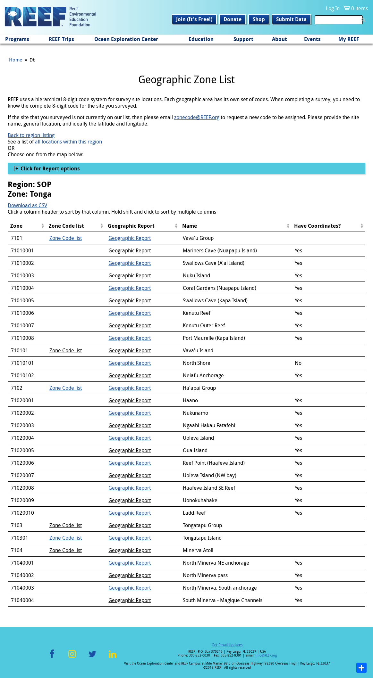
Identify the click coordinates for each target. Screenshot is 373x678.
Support (243, 39)
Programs (17, 39)
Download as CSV (27, 205)
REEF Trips (61, 39)
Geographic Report (129, 237)
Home (15, 59)
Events (312, 39)
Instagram (72, 657)
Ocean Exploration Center (126, 39)
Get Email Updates (227, 644)
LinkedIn (113, 657)
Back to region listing (31, 135)
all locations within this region (68, 141)
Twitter (92, 657)
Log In (333, 8)
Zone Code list (65, 237)
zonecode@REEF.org (196, 117)
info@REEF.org (266, 655)
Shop (259, 19)
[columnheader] (27, 226)
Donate (233, 19)
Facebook (51, 657)
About (279, 39)
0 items (359, 8)
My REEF (348, 39)
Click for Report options (49, 168)
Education (201, 39)
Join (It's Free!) (194, 19)
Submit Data (291, 19)
